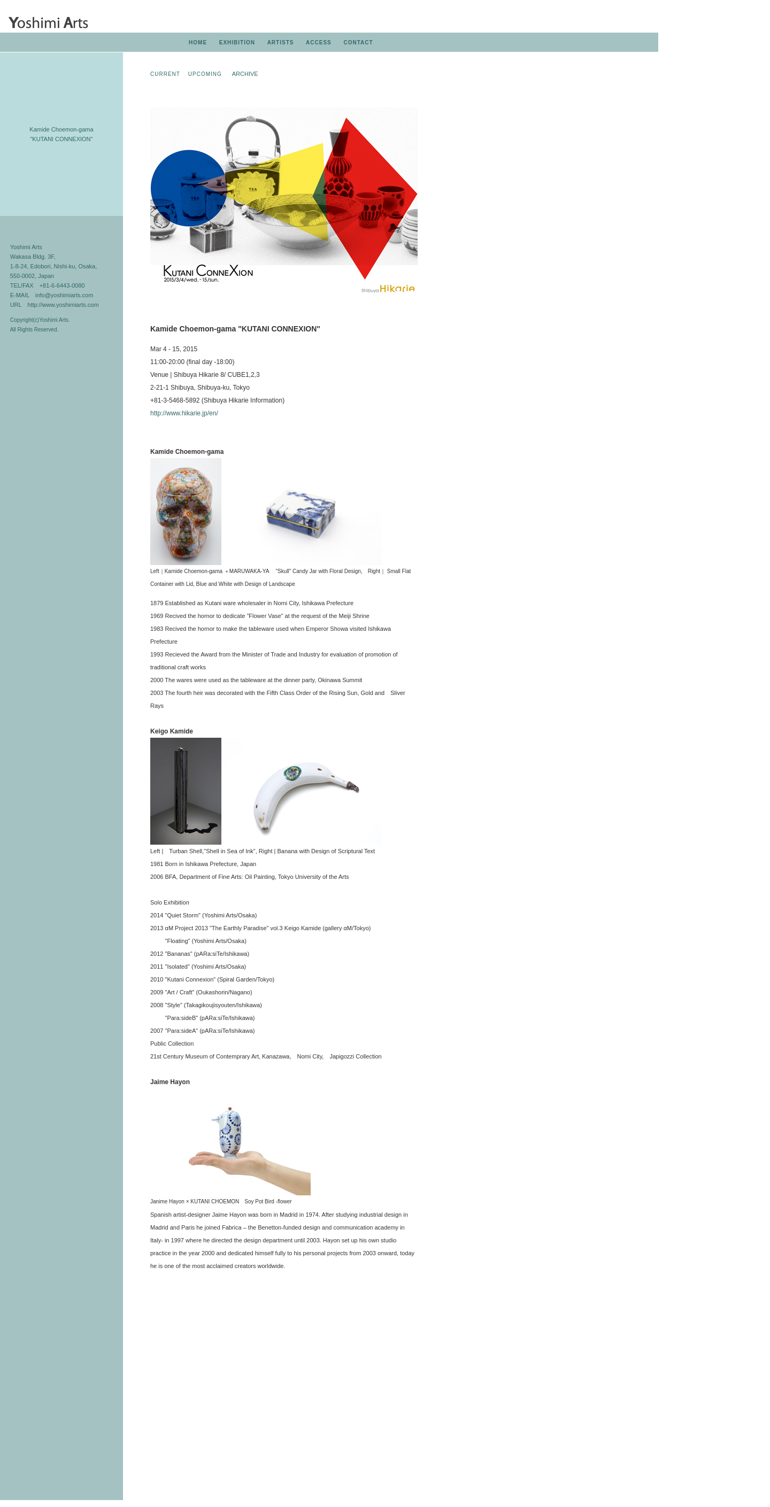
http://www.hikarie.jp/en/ (184, 413)
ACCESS (319, 42)
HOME (198, 42)
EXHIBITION (237, 42)
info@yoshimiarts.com (64, 295)
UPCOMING (205, 74)
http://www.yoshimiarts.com (62, 305)
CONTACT (358, 42)
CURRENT (165, 74)
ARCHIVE (245, 74)
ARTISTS (280, 42)
